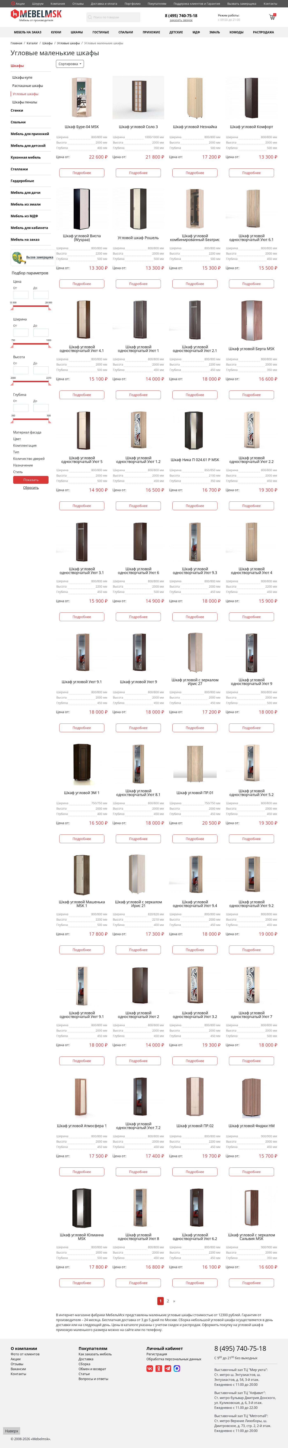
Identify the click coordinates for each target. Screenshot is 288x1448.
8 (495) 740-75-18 (181, 15)
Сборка (84, 1364)
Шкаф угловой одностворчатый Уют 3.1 (82, 571)
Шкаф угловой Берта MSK (251, 349)
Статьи (84, 1374)
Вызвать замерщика (241, 4)
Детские (176, 32)
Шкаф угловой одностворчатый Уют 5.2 (251, 793)
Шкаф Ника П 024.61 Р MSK (195, 460)
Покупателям (157, 4)
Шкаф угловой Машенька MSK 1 (82, 904)
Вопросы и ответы (93, 1379)
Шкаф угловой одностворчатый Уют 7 (251, 1015)
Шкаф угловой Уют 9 (138, 682)
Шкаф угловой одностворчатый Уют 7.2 (138, 1126)
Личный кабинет (164, 1348)
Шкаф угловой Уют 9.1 (82, 682)
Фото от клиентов (25, 1354)
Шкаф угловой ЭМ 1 (82, 793)
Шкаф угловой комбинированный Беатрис (195, 238)
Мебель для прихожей (30, 134)
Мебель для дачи (26, 192)
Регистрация (156, 1354)
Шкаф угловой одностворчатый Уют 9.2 (251, 904)
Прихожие (151, 32)
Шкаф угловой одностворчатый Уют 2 (138, 1015)
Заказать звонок (181, 20)
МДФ (196, 32)
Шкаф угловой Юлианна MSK (82, 1237)
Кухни (56, 32)
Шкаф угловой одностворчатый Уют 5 (81, 460)
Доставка (86, 1359)
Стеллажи (19, 169)
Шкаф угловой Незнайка (195, 127)
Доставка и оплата (104, 4)
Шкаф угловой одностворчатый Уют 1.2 (138, 460)
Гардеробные (22, 181)
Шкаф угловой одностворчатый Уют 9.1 (82, 1015)
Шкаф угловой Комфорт (251, 127)
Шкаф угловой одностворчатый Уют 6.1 (251, 238)
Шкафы (77, 32)
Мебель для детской (28, 145)
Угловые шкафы (25, 94)
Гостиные (101, 32)
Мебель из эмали (26, 204)
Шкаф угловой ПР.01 (195, 793)
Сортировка (69, 64)
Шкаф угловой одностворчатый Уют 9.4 (195, 904)
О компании (24, 1348)
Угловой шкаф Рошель (138, 238)
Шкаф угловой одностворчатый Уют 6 (138, 571)
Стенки (17, 110)
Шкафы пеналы (24, 102)
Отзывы (78, 4)
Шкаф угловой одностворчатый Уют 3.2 (195, 1015)
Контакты (270, 4)
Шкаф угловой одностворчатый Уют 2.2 (251, 460)
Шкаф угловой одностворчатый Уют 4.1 (82, 349)
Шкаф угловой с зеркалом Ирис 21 (138, 904)
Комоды (237, 32)
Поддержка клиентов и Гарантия (197, 4)
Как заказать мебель (95, 1354)
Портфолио (133, 4)
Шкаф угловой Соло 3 (138, 127)
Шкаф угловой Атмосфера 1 (82, 1126)
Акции (20, 4)
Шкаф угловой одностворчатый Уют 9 (251, 682)
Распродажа (263, 32)
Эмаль (214, 32)
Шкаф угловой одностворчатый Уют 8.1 (138, 793)
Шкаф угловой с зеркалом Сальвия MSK (251, 1237)
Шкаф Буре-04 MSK (82, 127)
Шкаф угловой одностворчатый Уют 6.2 (195, 1237)
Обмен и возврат (92, 1369)
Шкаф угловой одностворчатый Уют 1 (138, 349)
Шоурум (37, 4)
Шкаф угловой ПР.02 (195, 1126)
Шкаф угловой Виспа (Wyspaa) (82, 238)
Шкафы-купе (22, 77)
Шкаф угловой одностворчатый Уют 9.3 (195, 571)
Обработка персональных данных (173, 1359)
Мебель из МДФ (24, 216)
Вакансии (18, 1369)
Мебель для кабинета (29, 228)
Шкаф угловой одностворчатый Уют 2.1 (195, 349)
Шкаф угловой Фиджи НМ (252, 1126)
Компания (58, 4)
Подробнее (82, 173)
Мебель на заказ (27, 32)
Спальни (125, 32)
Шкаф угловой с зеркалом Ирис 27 (195, 682)
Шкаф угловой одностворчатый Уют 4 (251, 571)
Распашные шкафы (27, 85)
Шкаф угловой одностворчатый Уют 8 (138, 1237)
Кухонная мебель (26, 157)
